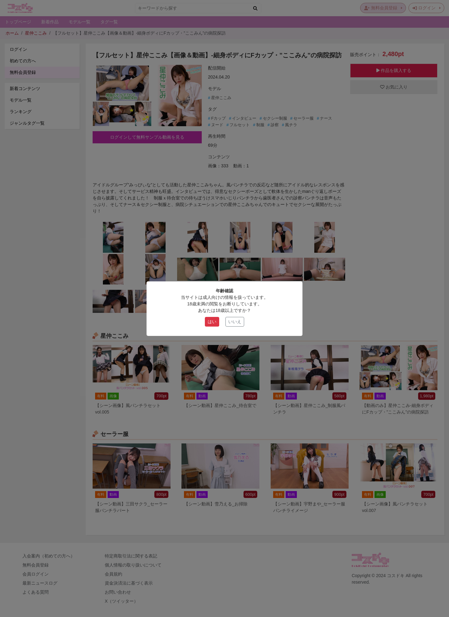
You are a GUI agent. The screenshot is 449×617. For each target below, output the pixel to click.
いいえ (234, 321)
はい (212, 321)
